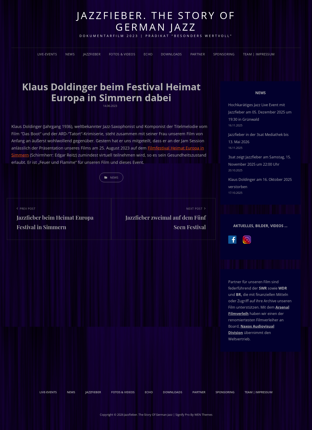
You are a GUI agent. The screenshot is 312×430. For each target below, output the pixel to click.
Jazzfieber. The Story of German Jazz (156, 21)
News (70, 54)
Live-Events (47, 54)
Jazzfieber (92, 54)
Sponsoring (224, 54)
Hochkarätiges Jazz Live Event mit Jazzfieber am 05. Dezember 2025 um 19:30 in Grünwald (260, 112)
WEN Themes (203, 415)
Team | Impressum (259, 54)
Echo (148, 54)
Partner (197, 54)
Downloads (171, 54)
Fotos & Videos (122, 54)
